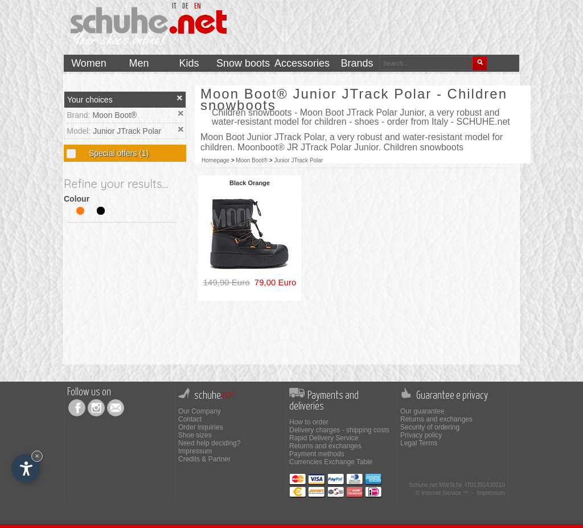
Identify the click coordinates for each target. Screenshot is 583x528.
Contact (190, 419)
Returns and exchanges (325, 446)
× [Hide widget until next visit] (37, 456)
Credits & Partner (204, 459)
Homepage (215, 160)
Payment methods (316, 454)
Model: (80, 131)
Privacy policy (421, 435)
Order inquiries (200, 427)
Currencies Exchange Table (331, 462)
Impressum (195, 451)
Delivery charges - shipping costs (339, 430)
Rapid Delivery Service (323, 438)
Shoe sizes (195, 435)
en (197, 6)
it (174, 6)
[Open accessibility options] (25, 468)
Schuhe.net (423, 485)
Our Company (199, 411)
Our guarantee (422, 411)
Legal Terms (418, 443)
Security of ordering (429, 427)
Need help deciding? (209, 443)
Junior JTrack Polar (127, 131)
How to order (309, 422)
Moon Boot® (114, 115)
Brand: (79, 115)
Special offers (118, 153)
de (185, 6)
